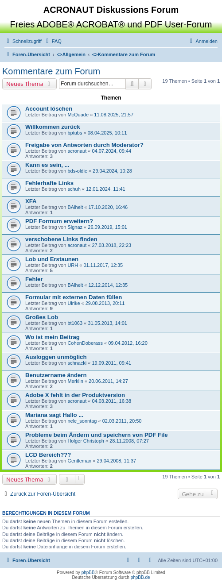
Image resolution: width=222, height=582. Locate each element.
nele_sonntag (82, 421)
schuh (73, 189)
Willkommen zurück (52, 126)
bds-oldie (77, 170)
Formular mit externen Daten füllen (73, 297)
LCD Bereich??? (48, 454)
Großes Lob (41, 317)
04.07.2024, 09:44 (111, 151)
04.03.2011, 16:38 (111, 401)
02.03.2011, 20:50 (122, 421)
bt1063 (74, 323)
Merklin (75, 381)
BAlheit (75, 207)
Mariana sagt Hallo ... (54, 415)
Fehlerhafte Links (49, 183)
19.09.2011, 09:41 (111, 363)
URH (72, 265)
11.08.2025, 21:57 (113, 114)
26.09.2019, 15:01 (107, 227)
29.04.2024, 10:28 (112, 170)
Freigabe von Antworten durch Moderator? (84, 145)
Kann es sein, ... (47, 165)
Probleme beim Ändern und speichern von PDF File (96, 435)
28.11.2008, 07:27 (129, 440)
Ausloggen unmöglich (55, 357)
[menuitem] (53, 41)
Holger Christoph (85, 440)
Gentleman (79, 460)
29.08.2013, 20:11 (105, 303)
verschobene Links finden (61, 239)
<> (71, 54)
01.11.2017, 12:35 (103, 265)
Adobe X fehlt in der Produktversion (75, 395)
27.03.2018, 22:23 (111, 245)
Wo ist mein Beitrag (52, 337)
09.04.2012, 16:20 (128, 343)
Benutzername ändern (56, 375)
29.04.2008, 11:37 (116, 460)
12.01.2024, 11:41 (105, 189)
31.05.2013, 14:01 (107, 323)
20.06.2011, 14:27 (108, 381)
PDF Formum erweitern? (59, 221)
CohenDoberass (85, 343)
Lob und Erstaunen (51, 259)
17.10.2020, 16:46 (108, 207)
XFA (31, 201)
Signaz (74, 227)
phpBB (88, 572)
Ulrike (73, 303)
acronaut (76, 151)
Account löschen (48, 108)
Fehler (34, 279)
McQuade (78, 114)
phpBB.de (140, 577)
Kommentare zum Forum (51, 71)
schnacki (76, 363)
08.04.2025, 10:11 (107, 132)
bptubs (74, 132)
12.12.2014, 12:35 (108, 285)
